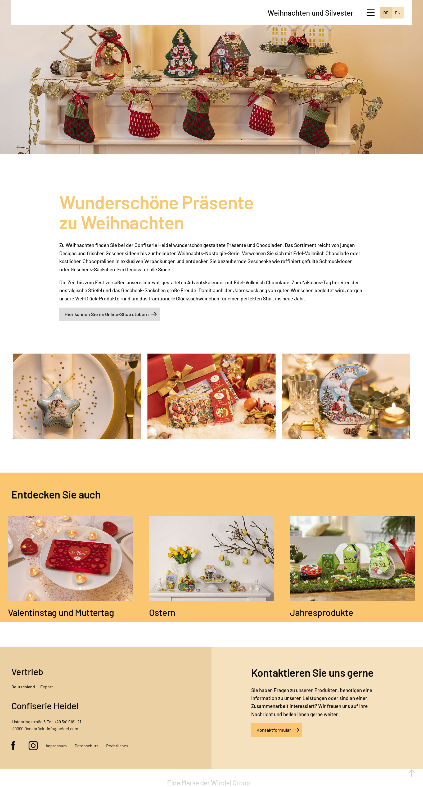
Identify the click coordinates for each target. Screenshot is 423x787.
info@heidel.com (62, 728)
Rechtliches (117, 745)
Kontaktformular (273, 730)
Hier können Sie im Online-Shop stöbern (107, 314)
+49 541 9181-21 (67, 721)
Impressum (56, 745)
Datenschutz (86, 745)
